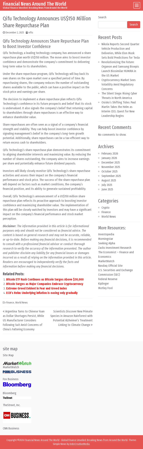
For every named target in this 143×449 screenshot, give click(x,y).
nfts (31, 32)
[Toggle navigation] (136, 5)
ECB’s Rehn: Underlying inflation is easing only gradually (41, 293)
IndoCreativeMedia (80, 444)
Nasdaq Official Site (110, 265)
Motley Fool (105, 288)
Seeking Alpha (106, 243)
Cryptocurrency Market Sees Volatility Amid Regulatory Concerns (118, 84)
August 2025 (108, 180)
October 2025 (109, 171)
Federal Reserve (107, 279)
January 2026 (109, 158)
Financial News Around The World (34, 4)
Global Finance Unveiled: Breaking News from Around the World (94, 440)
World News (21, 302)
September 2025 (111, 176)
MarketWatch (106, 261)
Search (102, 17)
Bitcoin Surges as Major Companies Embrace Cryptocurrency (44, 284)
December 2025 (110, 162)
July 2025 (106, 185)
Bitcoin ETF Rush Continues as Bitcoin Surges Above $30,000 (45, 279)
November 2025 (110, 167)
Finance (10, 302)
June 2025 (107, 189)
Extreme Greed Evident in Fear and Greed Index (36, 288)
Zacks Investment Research (114, 248)
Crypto (105, 207)
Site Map (8, 355)
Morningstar (105, 239)
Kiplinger (103, 283)
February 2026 (109, 153)
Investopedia (106, 234)
